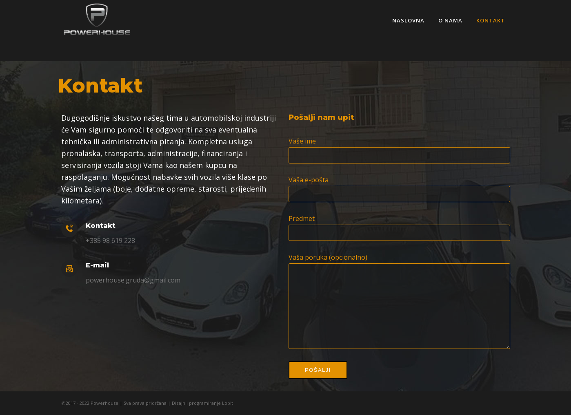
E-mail (97, 265)
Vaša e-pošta (399, 180)
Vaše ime (399, 141)
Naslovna (409, 20)
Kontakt (491, 20)
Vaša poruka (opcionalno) (399, 257)
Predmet (399, 218)
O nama (451, 20)
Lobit (227, 403)
